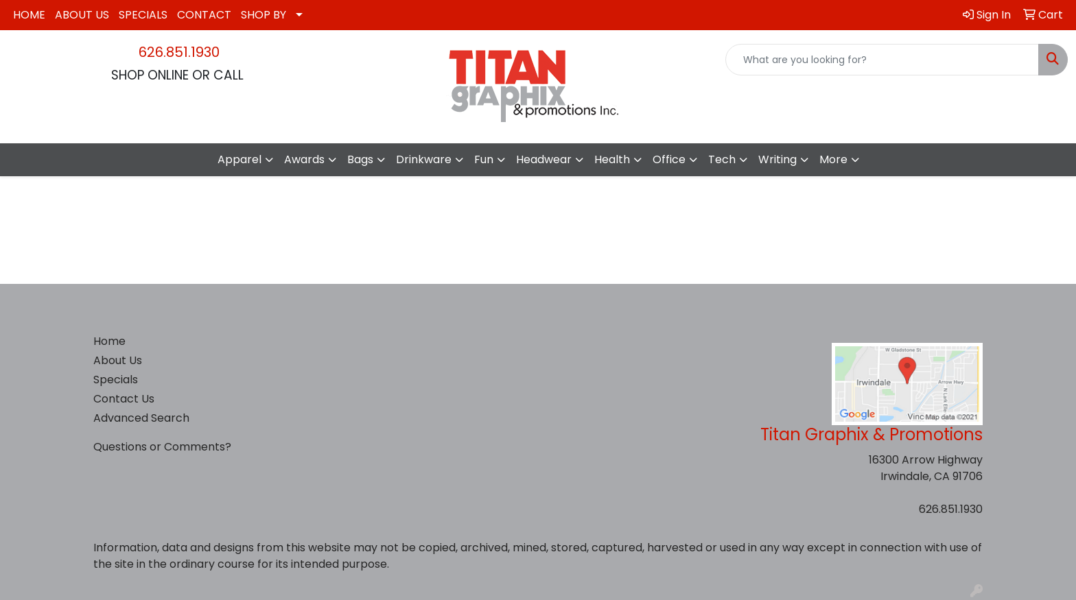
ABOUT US (82, 15)
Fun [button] (483, 159)
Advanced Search (141, 418)
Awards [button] (304, 159)
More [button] (833, 159)
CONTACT (204, 15)
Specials (115, 379)
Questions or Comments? (162, 447)
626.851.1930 (179, 52)
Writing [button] (777, 159)
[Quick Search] (882, 59)
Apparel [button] (239, 159)
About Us (117, 360)
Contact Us (123, 399)
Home (109, 341)
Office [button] (669, 159)
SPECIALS (143, 15)
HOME (29, 15)
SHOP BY (263, 15)
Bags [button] (360, 159)
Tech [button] (722, 159)
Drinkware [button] (424, 159)
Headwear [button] (544, 159)
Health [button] (612, 159)
